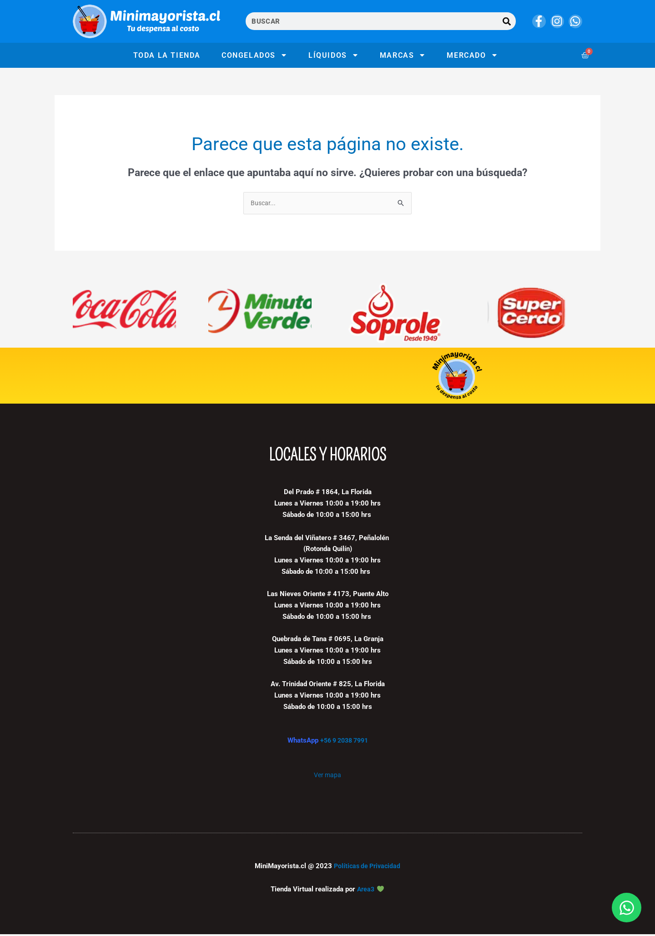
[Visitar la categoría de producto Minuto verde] (260, 313)
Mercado (472, 55)
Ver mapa (327, 776)
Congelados (254, 55)
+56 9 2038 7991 (344, 742)
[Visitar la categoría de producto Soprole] (395, 313)
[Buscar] (507, 21)
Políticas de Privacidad (367, 868)
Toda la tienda (167, 55)
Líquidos (333, 55)
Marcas (403, 55)
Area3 (366, 891)
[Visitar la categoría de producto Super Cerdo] (530, 313)
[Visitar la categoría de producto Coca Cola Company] (124, 313)
